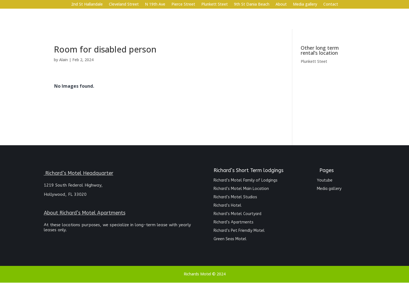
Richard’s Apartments (233, 222)
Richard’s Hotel (227, 206)
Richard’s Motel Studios (235, 197)
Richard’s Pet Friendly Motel (239, 231)
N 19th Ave (155, 4)
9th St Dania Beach (251, 4)
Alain (63, 59)
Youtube (325, 180)
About (281, 4)
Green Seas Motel (230, 239)
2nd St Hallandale (87, 4)
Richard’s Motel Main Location (241, 189)
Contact (330, 4)
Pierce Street (183, 4)
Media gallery (305, 4)
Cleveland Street (124, 4)
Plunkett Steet (214, 4)
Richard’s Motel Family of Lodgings (246, 180)
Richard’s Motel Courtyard (237, 214)
